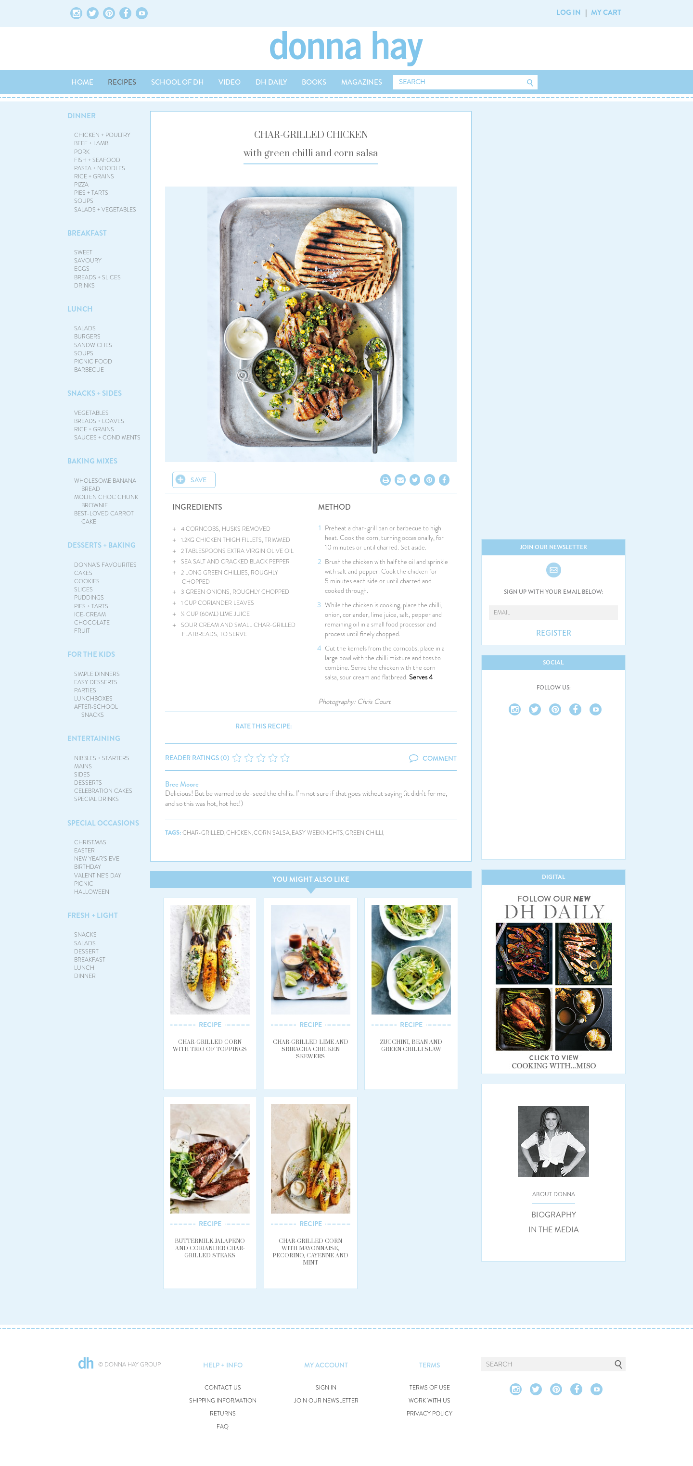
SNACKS (85, 934)
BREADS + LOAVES (99, 421)
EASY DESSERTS (95, 682)
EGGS (82, 268)
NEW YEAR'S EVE (96, 858)
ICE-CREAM (90, 614)
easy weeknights (317, 833)
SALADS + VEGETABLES (105, 209)
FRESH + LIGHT (92, 915)
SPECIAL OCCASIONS (103, 823)
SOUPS (83, 201)
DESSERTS (88, 782)
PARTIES (85, 690)
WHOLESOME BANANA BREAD (105, 484)
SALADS (85, 328)
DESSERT (86, 951)
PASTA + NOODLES (99, 168)
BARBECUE (89, 369)
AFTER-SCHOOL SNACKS (96, 710)
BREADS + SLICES (97, 277)
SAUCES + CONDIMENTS (107, 437)
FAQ (223, 1427)
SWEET (83, 252)
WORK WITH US (429, 1401)
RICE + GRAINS (94, 176)
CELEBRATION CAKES (103, 791)
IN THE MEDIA (553, 1230)
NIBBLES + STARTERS (101, 758)
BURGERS (87, 336)
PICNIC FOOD (93, 361)
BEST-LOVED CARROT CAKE (104, 517)
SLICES (83, 589)
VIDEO (229, 82)
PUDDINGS (89, 597)
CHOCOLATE (92, 622)
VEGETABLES (91, 413)
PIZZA (81, 184)
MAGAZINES (361, 82)
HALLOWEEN (91, 892)
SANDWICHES (93, 345)
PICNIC (83, 883)
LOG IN (568, 12)
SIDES (82, 774)
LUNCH (80, 309)
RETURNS (223, 1414)
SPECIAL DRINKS (96, 799)
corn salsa (272, 833)
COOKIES (87, 581)
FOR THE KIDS (91, 654)
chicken (239, 833)
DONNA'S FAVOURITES (105, 565)
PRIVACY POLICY (429, 1414)
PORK (82, 152)
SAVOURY (88, 260)
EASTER (84, 850)
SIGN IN (326, 1388)
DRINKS (84, 285)
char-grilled (203, 833)
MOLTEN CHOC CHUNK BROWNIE (106, 501)
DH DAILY (271, 82)
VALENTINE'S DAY (97, 875)
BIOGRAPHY (553, 1215)
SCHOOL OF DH (177, 82)
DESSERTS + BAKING (101, 545)
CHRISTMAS (90, 842)
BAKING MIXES (92, 461)
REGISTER (553, 633)
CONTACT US (223, 1388)
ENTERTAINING (93, 738)
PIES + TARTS (91, 192)
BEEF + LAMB (91, 143)
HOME (82, 82)
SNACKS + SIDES (94, 393)
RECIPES (122, 82)
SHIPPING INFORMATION (223, 1401)
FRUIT (82, 630)
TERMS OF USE (430, 1388)
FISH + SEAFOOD (97, 160)
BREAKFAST (87, 233)
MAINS (83, 766)
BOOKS (314, 82)
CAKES (83, 573)
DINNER (81, 116)
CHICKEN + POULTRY (102, 135)
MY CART (606, 12)
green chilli (364, 833)
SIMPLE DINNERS (97, 674)
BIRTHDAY (87, 867)
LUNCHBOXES (93, 698)
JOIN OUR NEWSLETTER (326, 1401)
